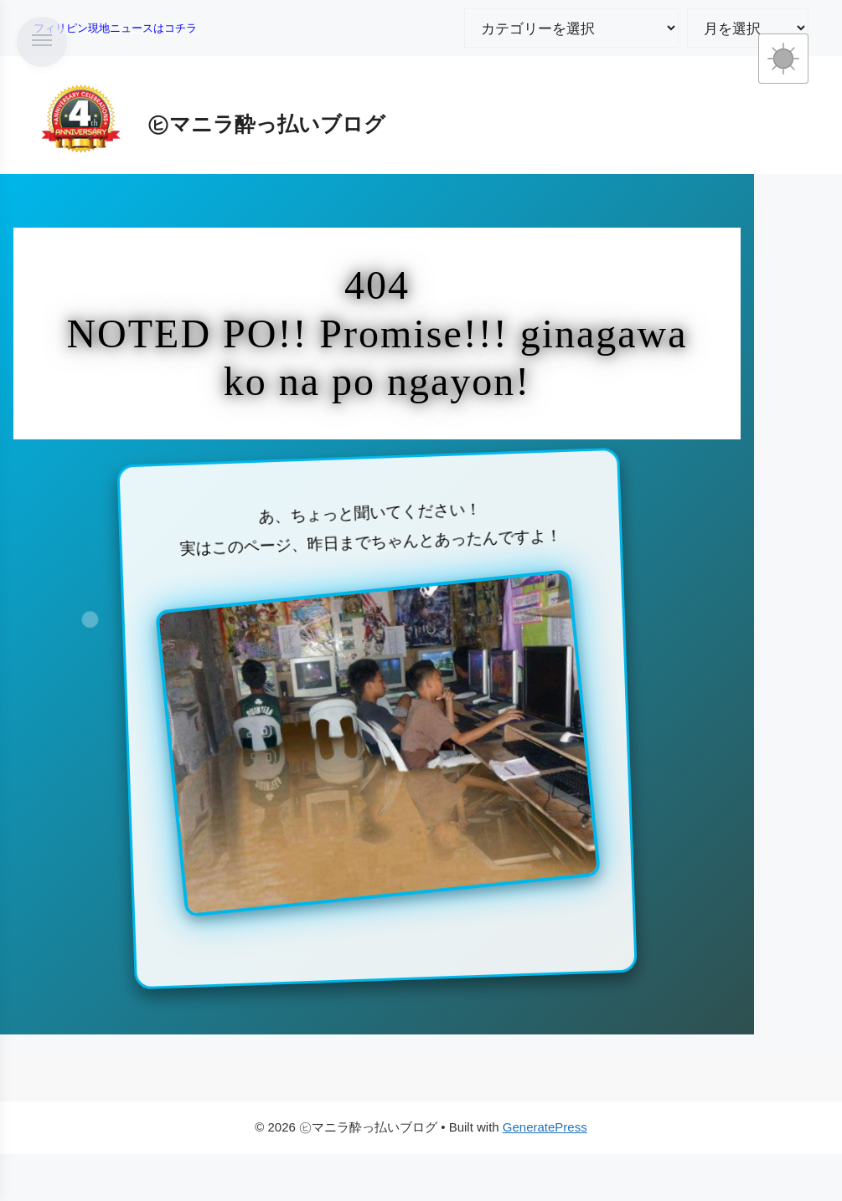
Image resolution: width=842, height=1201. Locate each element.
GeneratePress (545, 1127)
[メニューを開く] (42, 42)
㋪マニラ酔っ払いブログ (266, 124)
